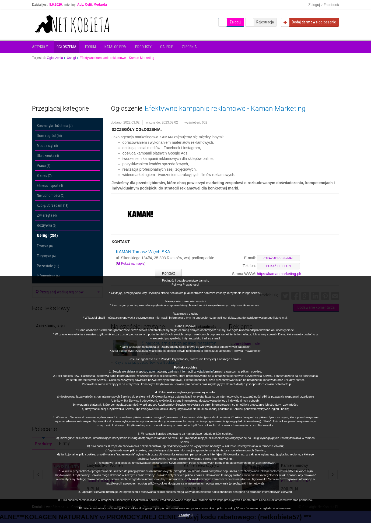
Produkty (143, 47)
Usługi (47, 235)
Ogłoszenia (66, 47)
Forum (90, 47)
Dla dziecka (48, 155)
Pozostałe (48, 266)
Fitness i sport (50, 185)
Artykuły (40, 47)
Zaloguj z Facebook (324, 5)
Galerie (166, 47)
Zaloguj (235, 22)
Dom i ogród (49, 136)
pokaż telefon (278, 266)
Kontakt (168, 273)
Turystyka (46, 256)
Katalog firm (115, 47)
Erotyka (45, 246)
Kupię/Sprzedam (52, 205)
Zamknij (185, 515)
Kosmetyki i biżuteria (55, 126)
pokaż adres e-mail (278, 258)
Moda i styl (47, 145)
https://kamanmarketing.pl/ (279, 274)
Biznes (44, 175)
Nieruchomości (51, 195)
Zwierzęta (47, 215)
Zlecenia (189, 47)
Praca (43, 165)
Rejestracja (265, 22)
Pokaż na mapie (130, 263)
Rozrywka (47, 225)
